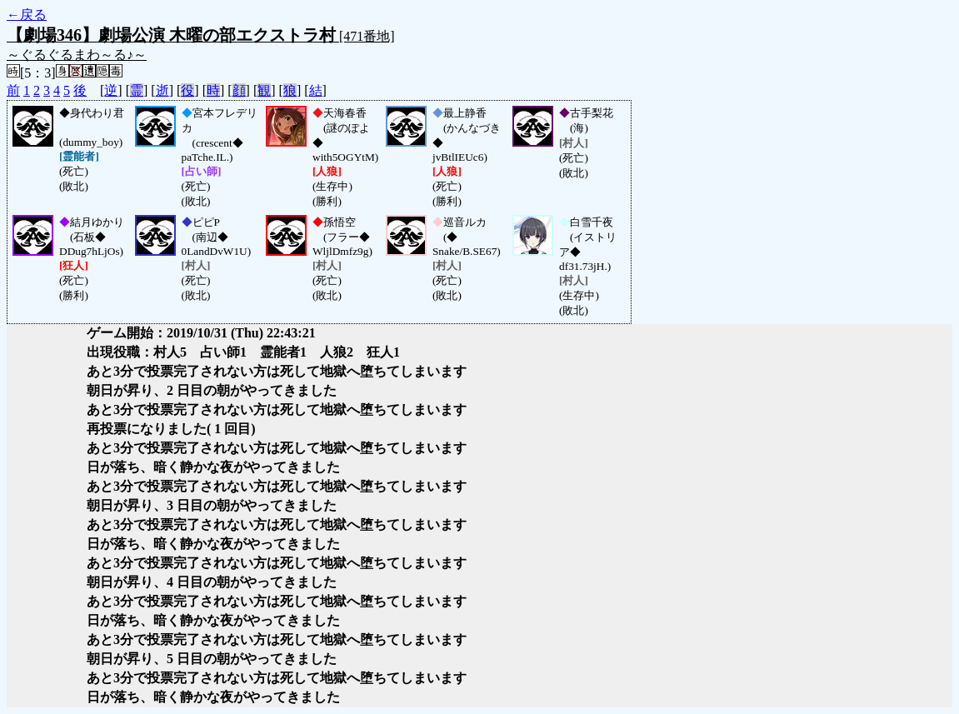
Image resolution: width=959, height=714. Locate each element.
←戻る (27, 14)
